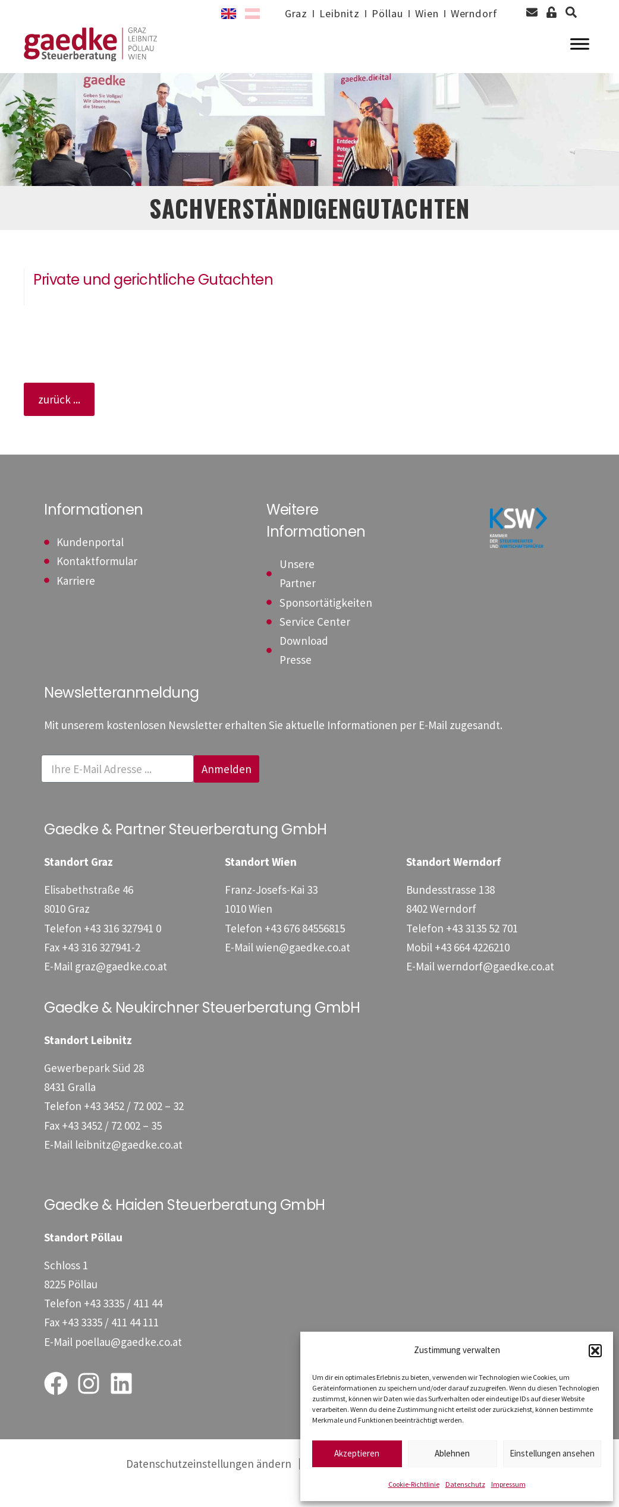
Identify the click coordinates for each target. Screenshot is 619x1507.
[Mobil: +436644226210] (472, 966)
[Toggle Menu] (579, 53)
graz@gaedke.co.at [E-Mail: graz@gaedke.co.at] (121, 985)
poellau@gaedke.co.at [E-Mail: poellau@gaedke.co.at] (128, 1360)
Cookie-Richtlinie (413, 1484)
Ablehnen (452, 1453)
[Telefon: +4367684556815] (305, 946)
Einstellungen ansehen (552, 1453)
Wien (420, 14)
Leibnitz (326, 14)
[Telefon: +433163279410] (122, 946)
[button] (595, 1351)
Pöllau (377, 14)
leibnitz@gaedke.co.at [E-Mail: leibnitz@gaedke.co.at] (129, 1163)
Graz (280, 14)
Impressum (508, 1484)
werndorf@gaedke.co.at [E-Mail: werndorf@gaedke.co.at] (495, 985)
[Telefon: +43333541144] (123, 1322)
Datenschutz (465, 1484)
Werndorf (472, 14)
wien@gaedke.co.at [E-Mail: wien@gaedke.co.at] (303, 966)
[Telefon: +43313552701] (482, 946)
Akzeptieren (356, 1453)
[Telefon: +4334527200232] (134, 1125)
